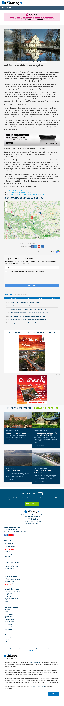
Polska (6, 611)
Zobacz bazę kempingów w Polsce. (19, 192)
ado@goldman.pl (34, 523)
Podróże (7, 622)
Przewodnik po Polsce (10, 614)
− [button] (5, 206)
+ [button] (5, 203)
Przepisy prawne (8, 627)
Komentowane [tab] (21, 294)
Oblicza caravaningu (9, 619)
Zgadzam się (54, 693)
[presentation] (18, 279)
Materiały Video (8, 593)
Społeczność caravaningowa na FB (13, 599)
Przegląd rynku (8, 624)
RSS (5, 553)
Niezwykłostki (8, 637)
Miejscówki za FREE (9, 578)
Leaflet (45, 237)
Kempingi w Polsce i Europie (11, 576)
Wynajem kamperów (9, 621)
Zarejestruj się (8, 544)
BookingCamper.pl (9, 583)
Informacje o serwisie (10, 546)
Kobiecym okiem (8, 616)
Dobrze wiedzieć (8, 629)
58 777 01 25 (33, 518)
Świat (6, 612)
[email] (32, 267)
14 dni (40, 298)
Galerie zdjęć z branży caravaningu (13, 591)
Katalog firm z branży (9, 581)
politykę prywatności (40, 271)
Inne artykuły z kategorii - (32, 408)
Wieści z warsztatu (9, 631)
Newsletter (7, 556)
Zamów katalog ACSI (9, 568)
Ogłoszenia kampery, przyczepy (12, 579)
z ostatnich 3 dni (13, 298)
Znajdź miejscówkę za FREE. (17, 190)
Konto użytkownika (9, 543)
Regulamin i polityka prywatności (12, 554)
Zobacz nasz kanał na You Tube (12, 598)
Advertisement (9, 549)
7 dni (28, 298)
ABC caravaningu (9, 617)
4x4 (5, 634)
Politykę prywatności (35, 662)
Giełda (6, 601)
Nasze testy (7, 632)
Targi (6, 641)
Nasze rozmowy (8, 636)
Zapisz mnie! (32, 285)
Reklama (7, 548)
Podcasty (7, 639)
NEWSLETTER (29, 493)
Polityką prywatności (38, 686)
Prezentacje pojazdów (10, 626)
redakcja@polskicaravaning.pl (34, 521)
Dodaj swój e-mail (32, 504)
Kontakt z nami (8, 551)
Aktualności (7, 609)
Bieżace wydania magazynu (11, 566)
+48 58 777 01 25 (34, 519)
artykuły (6, 8)
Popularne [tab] (8, 294)
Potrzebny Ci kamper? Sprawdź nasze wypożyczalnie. (25, 194)
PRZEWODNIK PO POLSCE (28, 243)
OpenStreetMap (51, 237)
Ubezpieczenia (8, 558)
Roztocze (40, 243)
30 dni (53, 298)
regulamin (31, 271)
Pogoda (6, 594)
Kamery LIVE (8, 596)
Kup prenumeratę (9, 565)
